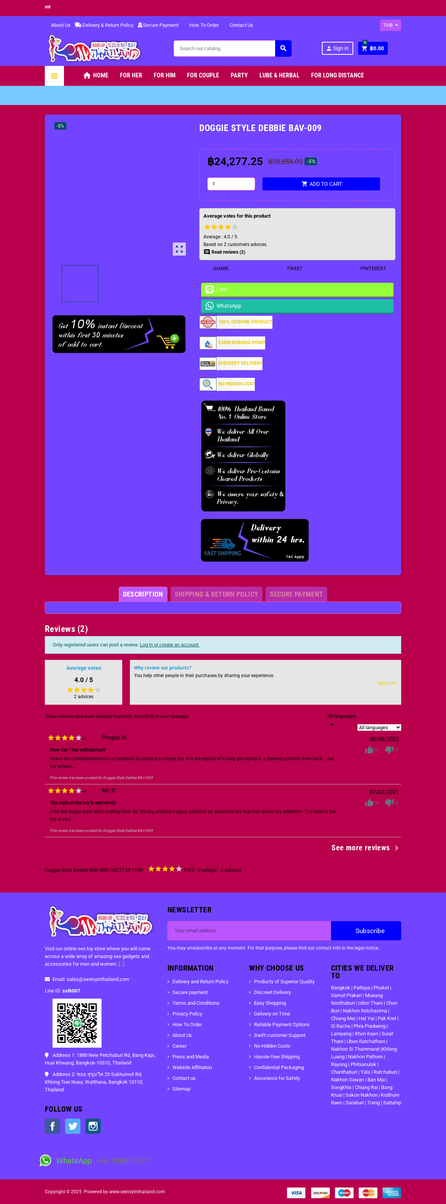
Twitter (72, 1126)
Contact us (184, 1078)
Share (216, 268)
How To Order (201, 25)
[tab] (143, 594)
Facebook (52, 1126)
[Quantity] (231, 183)
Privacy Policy (187, 1014)
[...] (121, 964)
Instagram (93, 1126)
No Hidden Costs (272, 1046)
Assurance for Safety (277, 1078)
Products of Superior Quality (284, 981)
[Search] (232, 48)
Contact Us (238, 25)
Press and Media (190, 1057)
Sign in (337, 48)
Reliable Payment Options (282, 1024)
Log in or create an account (170, 645)
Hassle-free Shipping (277, 1057)
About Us (58, 25)
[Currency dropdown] (390, 25)
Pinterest (368, 268)
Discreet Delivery (272, 992)
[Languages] (341, 720)
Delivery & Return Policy (104, 25)
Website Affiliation (192, 1067)
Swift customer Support (279, 1035)
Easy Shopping (270, 1003)
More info (387, 683)
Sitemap (181, 1089)
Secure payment (190, 992)
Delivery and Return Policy (200, 981)
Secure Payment (158, 25)
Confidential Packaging (279, 1067)
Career (179, 1046)
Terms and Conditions (196, 1003)
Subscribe (366, 931)
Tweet (290, 268)
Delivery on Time (272, 1014)
